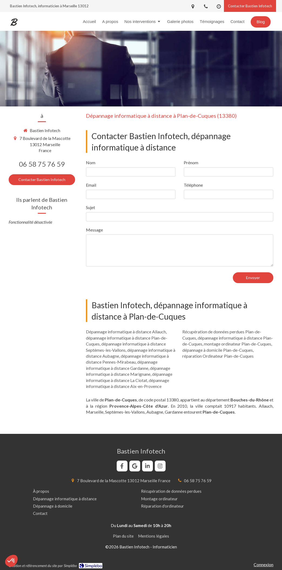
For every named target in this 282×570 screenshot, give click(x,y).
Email (91, 184)
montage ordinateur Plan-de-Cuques (237, 343)
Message (94, 229)
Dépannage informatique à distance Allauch (126, 331)
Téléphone (193, 184)
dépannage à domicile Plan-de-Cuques (217, 350)
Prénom (191, 162)
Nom (90, 162)
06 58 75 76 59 (42, 164)
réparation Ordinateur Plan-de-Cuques (218, 355)
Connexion (263, 564)
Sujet (90, 207)
